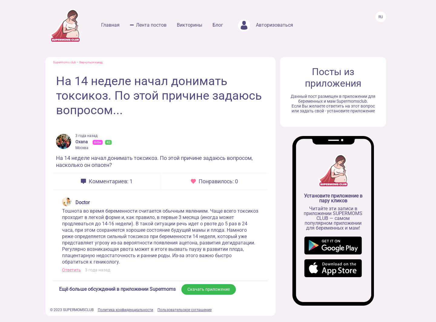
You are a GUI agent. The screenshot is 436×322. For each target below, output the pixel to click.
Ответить (71, 269)
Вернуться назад (91, 62)
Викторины (189, 25)
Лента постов (151, 25)
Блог (218, 25)
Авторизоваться (265, 25)
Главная (110, 25)
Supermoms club (64, 62)
